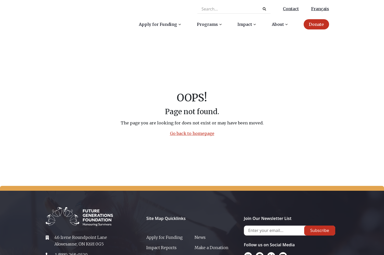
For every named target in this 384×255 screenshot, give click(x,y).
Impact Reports (161, 247)
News (200, 237)
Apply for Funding (164, 237)
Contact (291, 8)
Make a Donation (211, 247)
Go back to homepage (192, 133)
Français (320, 8)
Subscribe (319, 230)
